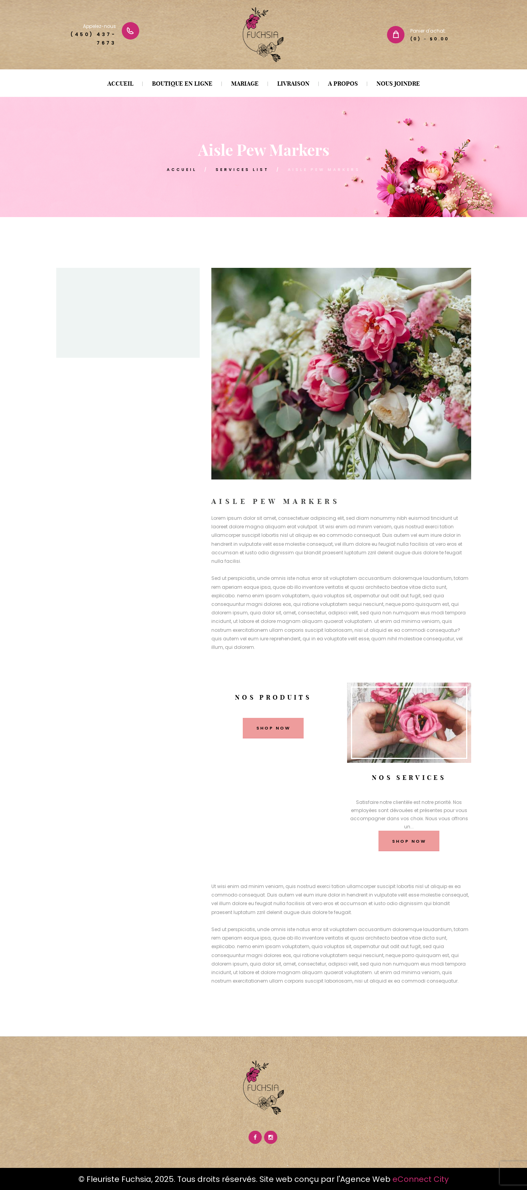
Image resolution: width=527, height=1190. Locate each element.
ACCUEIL (182, 169)
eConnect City (420, 1179)
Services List (242, 169)
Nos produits (273, 697)
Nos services (409, 777)
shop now (273, 728)
